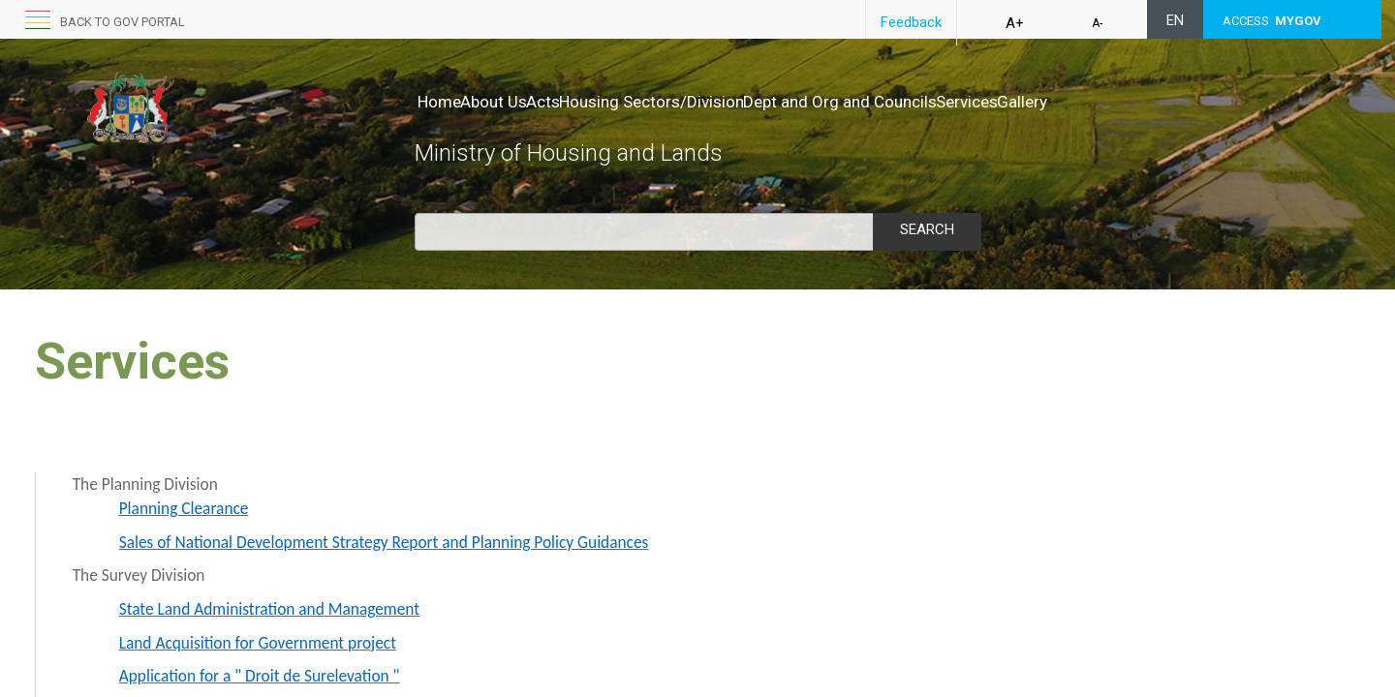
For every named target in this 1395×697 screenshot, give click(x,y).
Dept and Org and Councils (921, 101)
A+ (1015, 23)
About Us (513, 101)
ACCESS (1272, 21)
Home (439, 101)
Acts (584, 101)
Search (927, 229)
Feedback (911, 22)
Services (1069, 101)
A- (1097, 23)
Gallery (443, 121)
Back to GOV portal (122, 22)
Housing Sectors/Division (712, 101)
